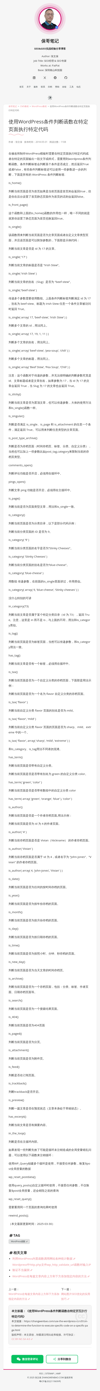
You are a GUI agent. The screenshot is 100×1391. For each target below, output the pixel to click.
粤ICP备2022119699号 (50, 1381)
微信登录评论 (27, 1359)
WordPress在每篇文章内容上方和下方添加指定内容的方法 (49, 1276)
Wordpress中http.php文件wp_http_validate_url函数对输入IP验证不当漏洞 (51, 1267)
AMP (58, 1373)
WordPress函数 (18, 1241)
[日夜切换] (50, 97)
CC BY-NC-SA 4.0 (21, 1339)
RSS (41, 1373)
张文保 (38, 1377)
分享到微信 (62, 1359)
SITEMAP (49, 1373)
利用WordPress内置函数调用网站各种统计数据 (42, 1258)
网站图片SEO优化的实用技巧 (75, 1296)
